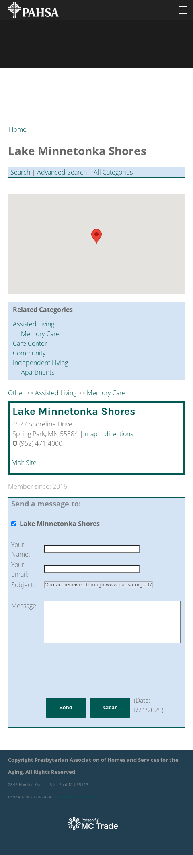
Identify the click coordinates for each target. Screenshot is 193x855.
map (91, 433)
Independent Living (40, 362)
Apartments (37, 372)
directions (119, 433)
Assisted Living (33, 324)
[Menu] (183, 10)
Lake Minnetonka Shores (74, 411)
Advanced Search (62, 172)
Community (29, 353)
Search (20, 172)
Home (18, 129)
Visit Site (24, 462)
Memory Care (40, 333)
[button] (96, 236)
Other (16, 392)
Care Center (30, 343)
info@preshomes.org (74, 797)
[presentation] (105, 670)
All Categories (113, 172)
